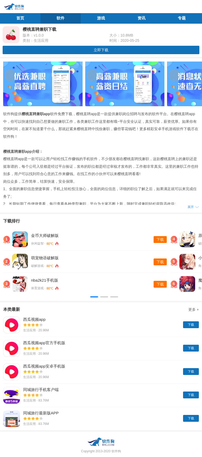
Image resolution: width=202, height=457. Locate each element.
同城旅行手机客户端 (41, 389)
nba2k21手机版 (44, 280)
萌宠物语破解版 (45, 258)
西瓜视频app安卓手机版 (44, 366)
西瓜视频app (34, 319)
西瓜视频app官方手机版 (44, 343)
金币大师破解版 (45, 235)
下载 (160, 239)
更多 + (193, 309)
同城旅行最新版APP (41, 413)
